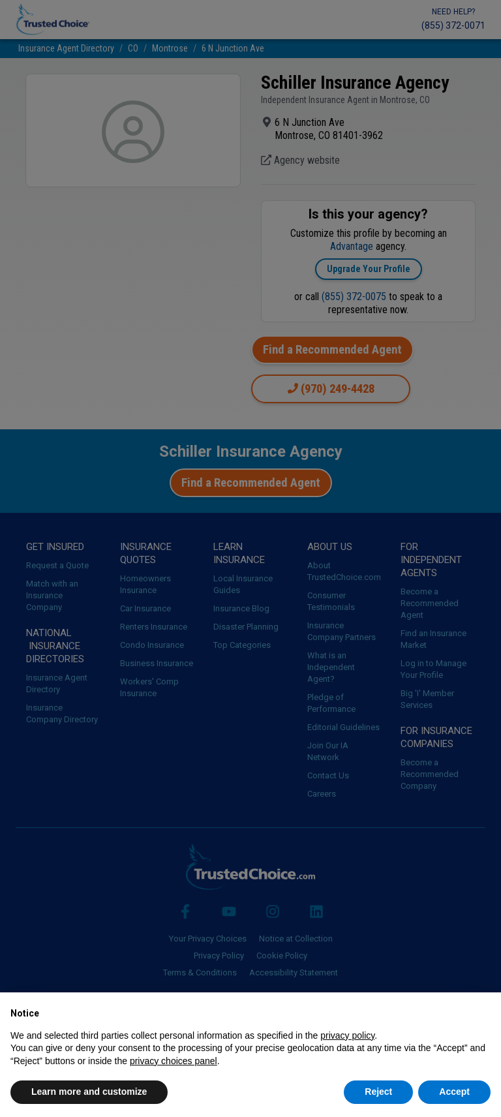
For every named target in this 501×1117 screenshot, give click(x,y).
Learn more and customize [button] (89, 1091)
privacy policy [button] (347, 1035)
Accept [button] (454, 1091)
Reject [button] (378, 1091)
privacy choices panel (173, 1061)
